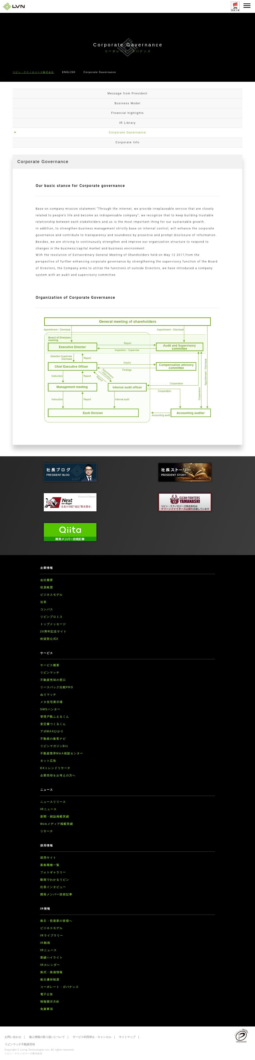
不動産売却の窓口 (53, 680)
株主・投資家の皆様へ (56, 920)
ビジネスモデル (51, 594)
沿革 (43, 602)
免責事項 (46, 1009)
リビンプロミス (51, 616)
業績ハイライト (51, 957)
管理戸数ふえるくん (54, 716)
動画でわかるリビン (54, 879)
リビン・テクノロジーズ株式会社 (33, 72)
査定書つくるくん (53, 724)
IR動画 (45, 942)
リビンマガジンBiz (54, 746)
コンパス (46, 609)
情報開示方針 (50, 1001)
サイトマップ (127, 1037)
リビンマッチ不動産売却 (20, 1044)
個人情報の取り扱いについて (47, 1037)
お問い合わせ (13, 1037)
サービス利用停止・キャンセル (92, 1037)
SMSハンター (50, 709)
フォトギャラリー (53, 872)
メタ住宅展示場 (51, 702)
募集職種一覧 (50, 865)
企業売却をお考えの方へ (58, 775)
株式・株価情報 (51, 972)
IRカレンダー (50, 965)
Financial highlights (127, 113)
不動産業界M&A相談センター (61, 753)
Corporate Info (127, 142)
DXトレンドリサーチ (55, 768)
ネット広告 (48, 760)
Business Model (127, 103)
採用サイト (48, 857)
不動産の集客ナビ (53, 738)
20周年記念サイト (53, 631)
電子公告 (46, 994)
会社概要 (46, 580)
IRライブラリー (51, 935)
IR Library (127, 122)
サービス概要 (50, 665)
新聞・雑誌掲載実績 (54, 816)
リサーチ (46, 831)
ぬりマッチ (48, 694)
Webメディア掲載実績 (56, 824)
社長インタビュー (53, 887)
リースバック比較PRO (56, 687)
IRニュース (48, 809)
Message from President (127, 93)
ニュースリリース (53, 801)
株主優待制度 (50, 979)
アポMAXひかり (52, 731)
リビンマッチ (50, 672)
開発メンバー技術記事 (56, 894)
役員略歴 (46, 587)
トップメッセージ (53, 624)
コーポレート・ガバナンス (59, 987)
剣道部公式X (49, 638)
